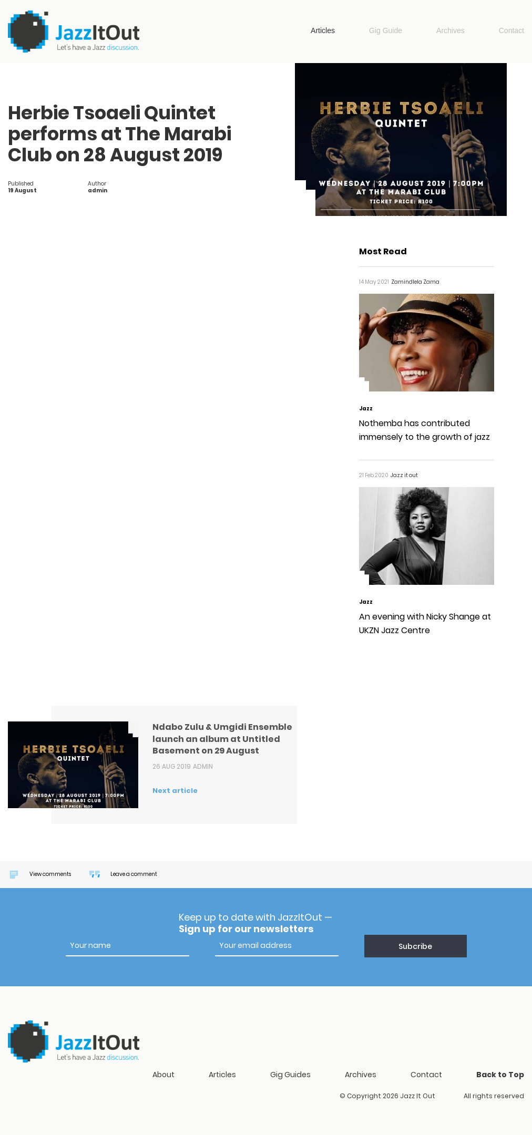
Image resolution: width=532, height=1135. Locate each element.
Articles (323, 30)
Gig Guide (385, 30)
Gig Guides (290, 1074)
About (163, 1074)
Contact (511, 30)
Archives (450, 30)
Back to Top (500, 1074)
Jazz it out (73, 32)
